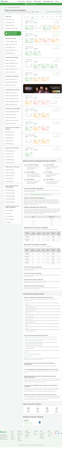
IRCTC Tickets (21, 1)
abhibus (35, 434)
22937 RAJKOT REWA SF (30, 21)
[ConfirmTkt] (3, 432)
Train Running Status (48, 1)
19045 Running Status (56, 110)
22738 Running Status (56, 123)
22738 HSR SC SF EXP (29, 122)
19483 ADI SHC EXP (29, 96)
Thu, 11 (47, 16)
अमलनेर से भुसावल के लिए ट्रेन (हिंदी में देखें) (54, 11)
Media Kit (27, 435)
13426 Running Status (56, 136)
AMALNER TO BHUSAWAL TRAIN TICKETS (40, 194)
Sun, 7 (28, 16)
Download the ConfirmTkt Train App (32, 339)
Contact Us (27, 434)
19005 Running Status (56, 48)
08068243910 (29, 356)
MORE (57, 1)
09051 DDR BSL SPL (29, 59)
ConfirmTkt (45, 339)
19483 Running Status (56, 97)
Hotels (12, 436)
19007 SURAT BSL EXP (29, 148)
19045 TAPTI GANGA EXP (30, 109)
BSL (37, 22)
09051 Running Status (56, 61)
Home (6, 7)
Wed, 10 (42, 16)
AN (28, 22)
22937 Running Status (56, 22)
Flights (12, 435)
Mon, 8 (33, 16)
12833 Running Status (56, 74)
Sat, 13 (57, 16)
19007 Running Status (56, 149)
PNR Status (29, 1)
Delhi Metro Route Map (28, 423)
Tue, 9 (37, 16)
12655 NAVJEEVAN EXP (30, 34)
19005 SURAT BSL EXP (29, 47)
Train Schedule (37, 1)
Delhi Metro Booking (28, 422)
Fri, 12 (52, 16)
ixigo (49, 434)
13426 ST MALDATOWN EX (30, 135)
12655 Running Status (56, 35)
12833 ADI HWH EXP (29, 72)
